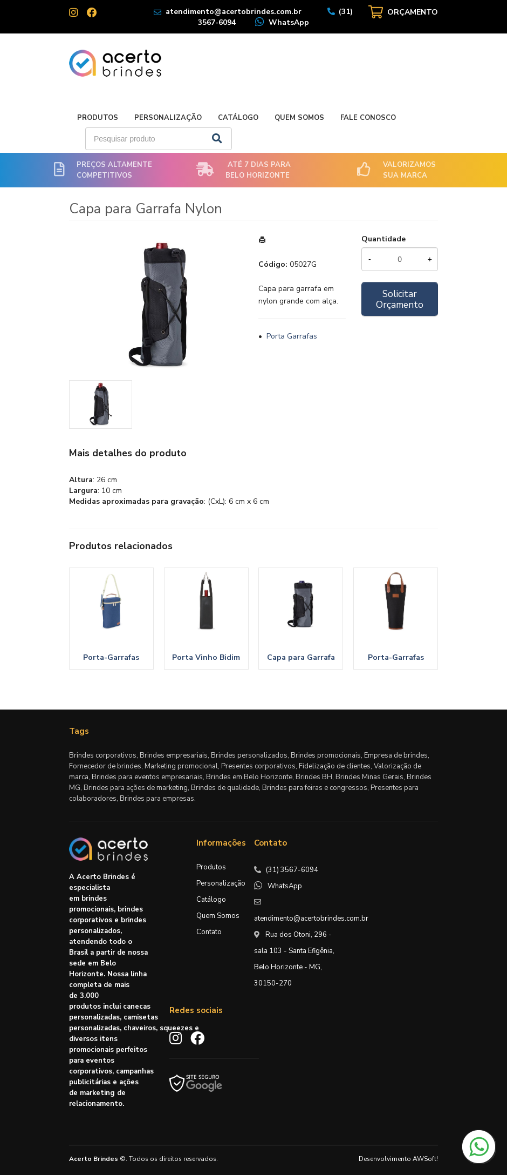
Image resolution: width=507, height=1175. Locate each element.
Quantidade (383, 239)
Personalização (168, 118)
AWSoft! (425, 1158)
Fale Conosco (368, 118)
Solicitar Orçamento (399, 299)
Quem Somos (299, 118)
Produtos (97, 118)
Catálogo (238, 118)
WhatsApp (289, 22)
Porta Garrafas (291, 336)
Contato (209, 932)
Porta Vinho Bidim (206, 657)
